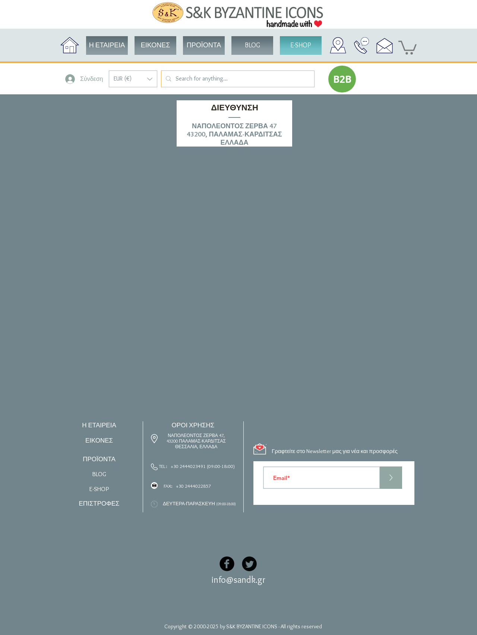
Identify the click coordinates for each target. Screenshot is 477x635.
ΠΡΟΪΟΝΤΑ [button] (99, 459)
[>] (391, 477)
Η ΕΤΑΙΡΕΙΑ (99, 425)
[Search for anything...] (237, 79)
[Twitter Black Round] (249, 563)
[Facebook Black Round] (226, 563)
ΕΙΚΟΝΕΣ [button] (99, 440)
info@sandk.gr (238, 579)
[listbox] (133, 78)
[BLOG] (252, 45)
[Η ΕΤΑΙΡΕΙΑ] (107, 45)
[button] (133, 78)
